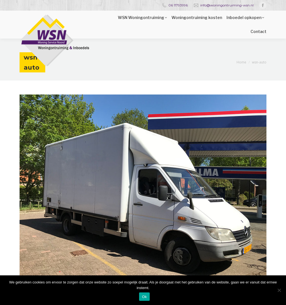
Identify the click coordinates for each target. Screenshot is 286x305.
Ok (144, 297)
